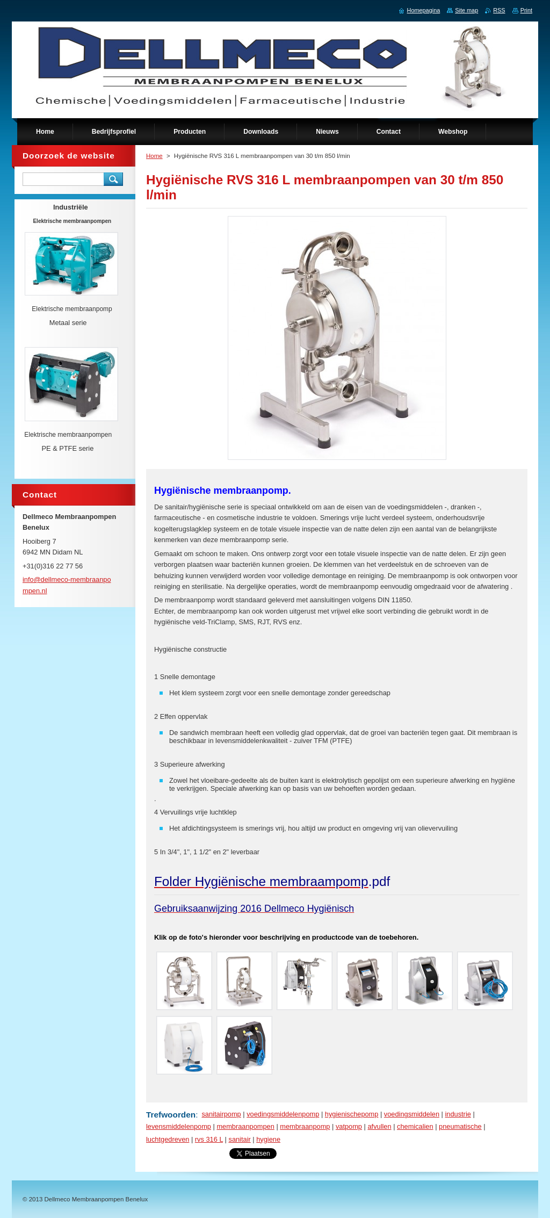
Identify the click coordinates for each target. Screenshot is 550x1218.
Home (154, 156)
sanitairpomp (221, 1114)
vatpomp (349, 1126)
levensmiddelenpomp (178, 1126)
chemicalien (415, 1126)
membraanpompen (245, 1126)
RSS (499, 10)
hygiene (268, 1139)
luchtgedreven (167, 1139)
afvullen (379, 1126)
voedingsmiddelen (411, 1114)
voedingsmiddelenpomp (283, 1114)
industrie (458, 1114)
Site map (466, 10)
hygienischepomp (352, 1114)
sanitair (239, 1139)
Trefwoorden (171, 1114)
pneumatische (460, 1126)
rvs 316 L (209, 1139)
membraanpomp (305, 1126)
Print (526, 10)
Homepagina (423, 10)
